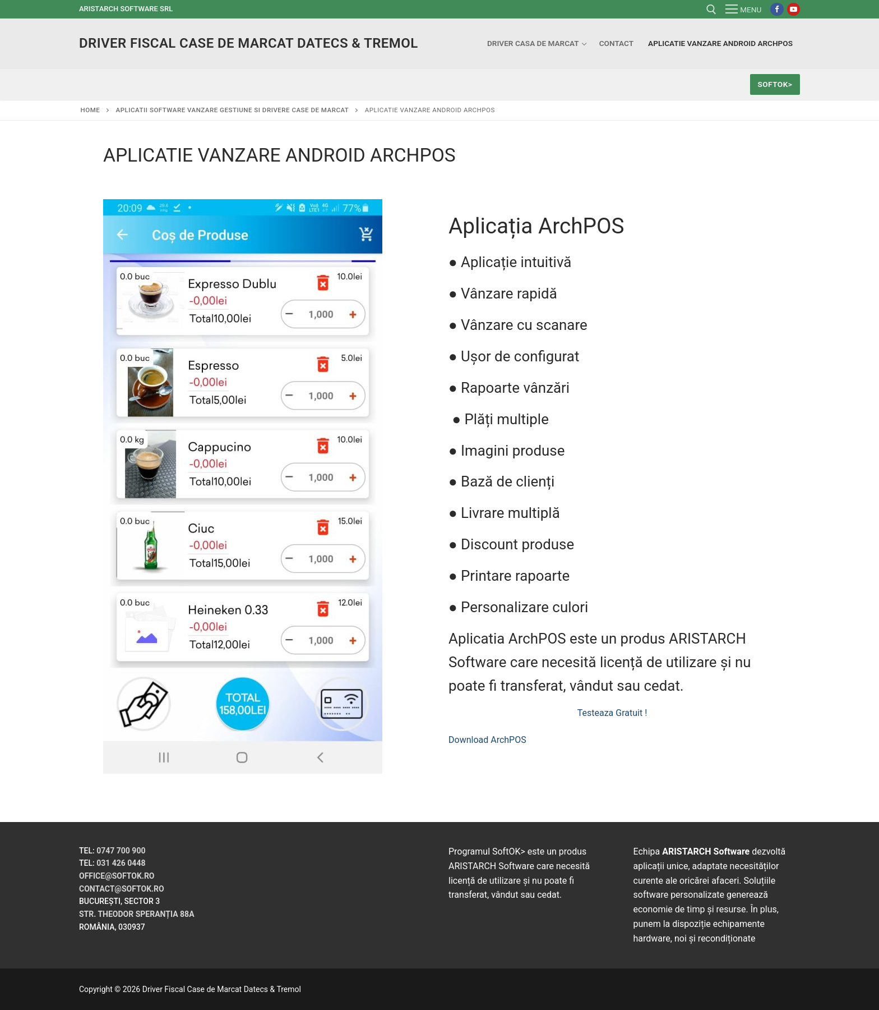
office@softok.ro (117, 875)
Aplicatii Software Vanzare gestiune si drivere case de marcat (232, 110)
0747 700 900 (120, 850)
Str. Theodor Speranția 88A (137, 914)
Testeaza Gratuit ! (612, 713)
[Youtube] (793, 9)
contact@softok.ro (121, 888)
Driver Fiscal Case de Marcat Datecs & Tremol (248, 43)
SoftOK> (774, 84)
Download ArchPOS (487, 739)
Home (90, 110)
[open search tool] (711, 9)
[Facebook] (776, 9)
